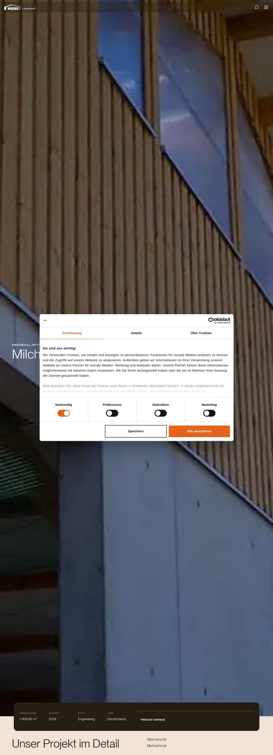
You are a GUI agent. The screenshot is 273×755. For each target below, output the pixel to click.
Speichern (136, 431)
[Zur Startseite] (13, 7)
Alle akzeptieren (199, 431)
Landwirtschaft (28, 8)
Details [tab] (136, 333)
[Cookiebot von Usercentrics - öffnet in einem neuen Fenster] (211, 320)
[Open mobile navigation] (266, 7)
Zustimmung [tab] (72, 333)
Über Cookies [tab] (201, 333)
